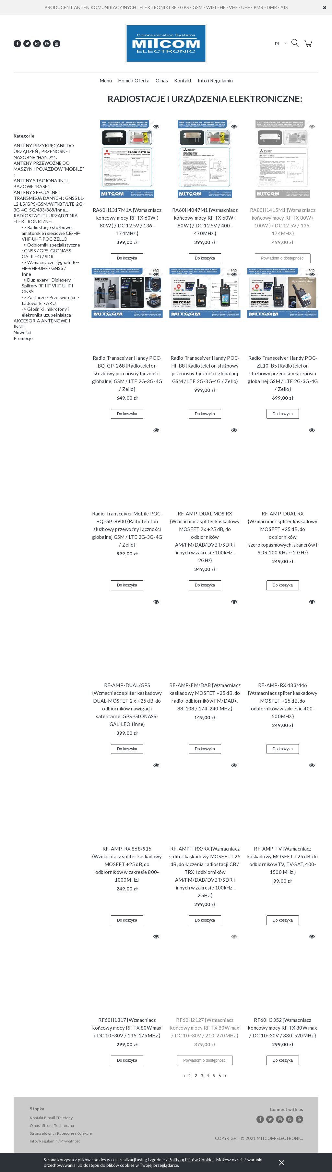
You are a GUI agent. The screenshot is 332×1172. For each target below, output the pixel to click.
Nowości (22, 332)
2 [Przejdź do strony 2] (196, 1075)
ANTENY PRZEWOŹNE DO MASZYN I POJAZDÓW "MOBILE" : (49, 168)
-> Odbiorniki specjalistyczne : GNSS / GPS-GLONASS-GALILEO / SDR (51, 250)
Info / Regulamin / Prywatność (55, 1141)
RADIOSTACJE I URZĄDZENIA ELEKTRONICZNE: (46, 218)
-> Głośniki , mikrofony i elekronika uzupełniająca (46, 312)
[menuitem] (105, 80)
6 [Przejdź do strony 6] (220, 1075)
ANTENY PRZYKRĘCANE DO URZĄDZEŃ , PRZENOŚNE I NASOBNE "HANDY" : (44, 151)
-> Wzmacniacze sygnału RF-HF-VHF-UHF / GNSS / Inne (50, 268)
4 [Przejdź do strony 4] (208, 1075)
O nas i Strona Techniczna (52, 1125)
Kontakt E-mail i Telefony (51, 1117)
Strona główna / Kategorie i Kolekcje (61, 1133)
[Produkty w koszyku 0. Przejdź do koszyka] (309, 47)
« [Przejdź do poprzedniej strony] (184, 1075)
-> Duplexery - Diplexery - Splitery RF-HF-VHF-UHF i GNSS (47, 285)
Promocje (23, 338)
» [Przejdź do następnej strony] (225, 1075)
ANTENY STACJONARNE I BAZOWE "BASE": (41, 183)
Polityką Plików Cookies (191, 1159)
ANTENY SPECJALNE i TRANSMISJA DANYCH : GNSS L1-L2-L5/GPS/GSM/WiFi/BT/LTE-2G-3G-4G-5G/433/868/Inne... (49, 200)
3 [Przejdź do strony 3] (202, 1075)
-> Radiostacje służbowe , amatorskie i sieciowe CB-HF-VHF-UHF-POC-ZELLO (51, 233)
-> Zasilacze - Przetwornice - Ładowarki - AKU (50, 300)
